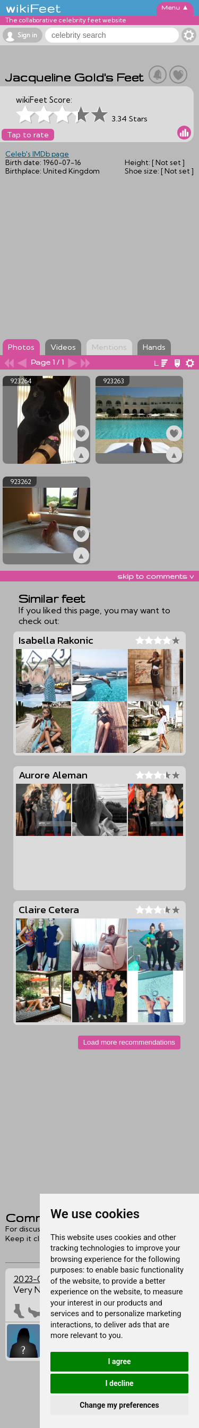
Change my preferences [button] (119, 1405)
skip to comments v (155, 576)
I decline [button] (119, 1383)
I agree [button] (119, 1361)
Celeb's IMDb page (37, 154)
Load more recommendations (129, 1042)
